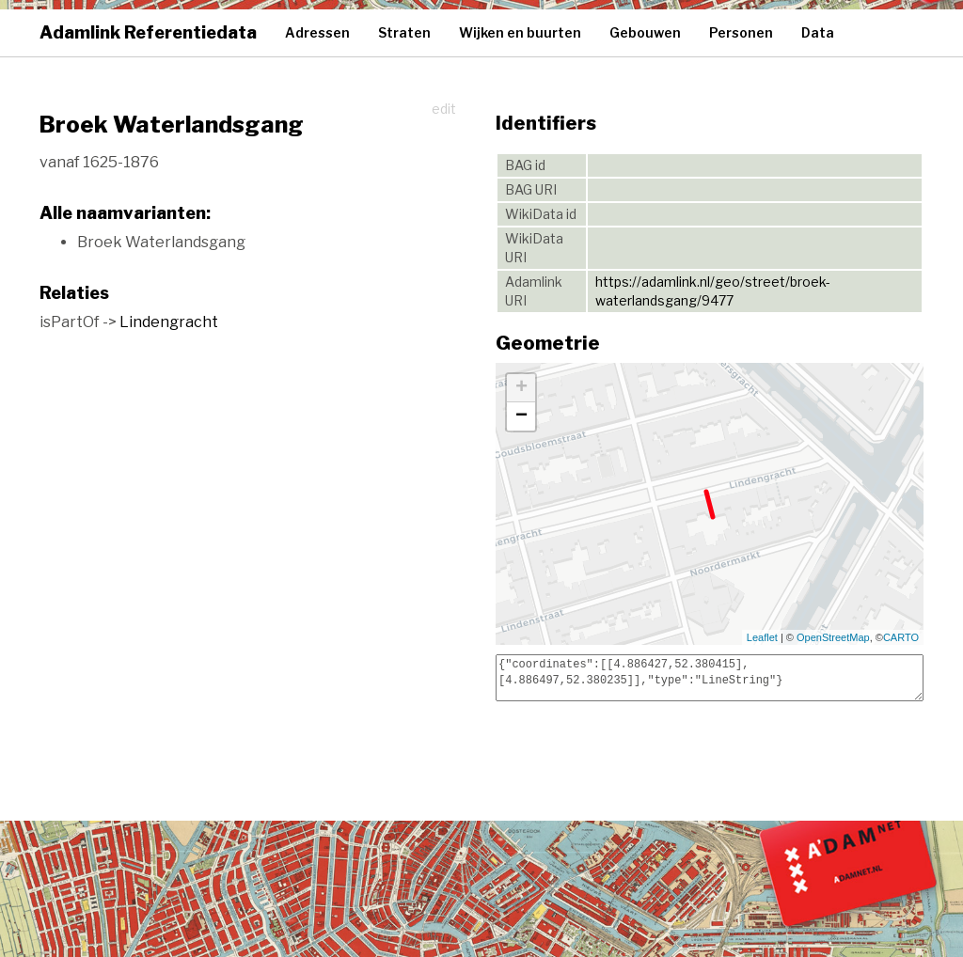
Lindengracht (168, 322)
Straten (404, 32)
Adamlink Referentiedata (148, 32)
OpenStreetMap (833, 637)
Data (817, 32)
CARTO (901, 637)
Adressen (317, 32)
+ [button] (521, 388)
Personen (741, 32)
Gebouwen (645, 32)
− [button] (521, 416)
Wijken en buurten (520, 32)
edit (444, 109)
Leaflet (762, 637)
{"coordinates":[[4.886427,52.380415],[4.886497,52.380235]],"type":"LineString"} (710, 677)
